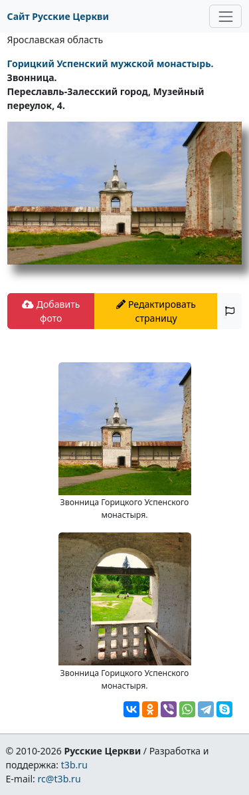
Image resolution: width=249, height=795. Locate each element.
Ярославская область (55, 39)
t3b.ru (74, 764)
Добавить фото (51, 311)
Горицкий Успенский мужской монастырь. (110, 63)
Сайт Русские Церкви (58, 16)
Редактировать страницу (156, 311)
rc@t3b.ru (59, 778)
